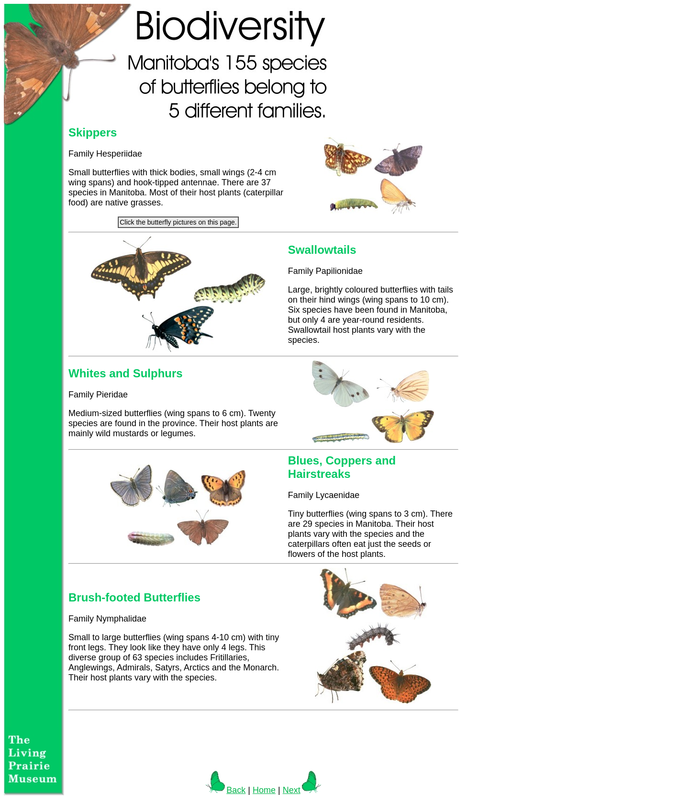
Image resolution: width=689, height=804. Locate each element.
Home (264, 790)
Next (302, 790)
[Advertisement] (263, 740)
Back (225, 790)
